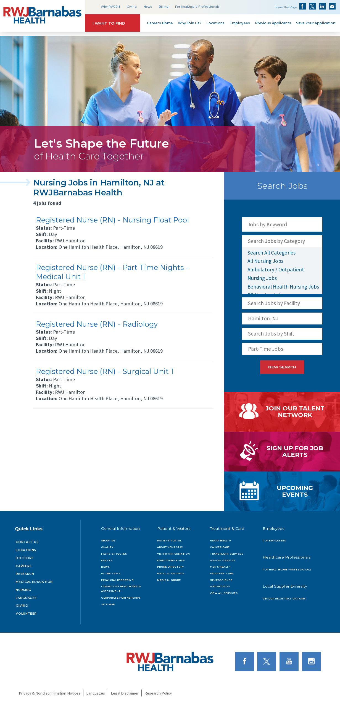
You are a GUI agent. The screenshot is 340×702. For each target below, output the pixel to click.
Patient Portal (169, 538)
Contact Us (27, 540)
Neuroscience (221, 578)
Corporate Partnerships (121, 595)
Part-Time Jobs (265, 348)
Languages (26, 596)
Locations (215, 23)
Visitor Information (173, 551)
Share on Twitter (312, 6)
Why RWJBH (110, 7)
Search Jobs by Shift (271, 333)
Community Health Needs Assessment (121, 586)
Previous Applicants (273, 23)
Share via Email (332, 6)
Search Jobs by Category (276, 241)
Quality (107, 545)
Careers (23, 564)
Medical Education (34, 579)
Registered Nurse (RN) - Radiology (97, 324)
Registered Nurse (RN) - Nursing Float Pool (112, 220)
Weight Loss (220, 584)
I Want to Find (109, 23)
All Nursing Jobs (265, 261)
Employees (240, 23)
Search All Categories (271, 252)
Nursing (23, 588)
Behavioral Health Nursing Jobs (283, 286)
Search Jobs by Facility (274, 303)
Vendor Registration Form (284, 596)
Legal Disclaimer (125, 691)
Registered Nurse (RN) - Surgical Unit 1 (104, 371)
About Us (108, 538)
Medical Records (170, 571)
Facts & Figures (114, 551)
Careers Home (160, 23)
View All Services (224, 591)
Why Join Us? (190, 23)
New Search (282, 367)
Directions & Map (171, 558)
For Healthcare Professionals (197, 7)
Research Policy (158, 691)
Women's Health (223, 558)
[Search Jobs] (315, 224)
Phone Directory (170, 564)
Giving (132, 7)
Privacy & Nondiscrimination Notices (49, 691)
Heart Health (220, 538)
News (148, 7)
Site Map (108, 602)
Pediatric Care (221, 571)
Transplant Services (226, 551)
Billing (163, 7)
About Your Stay (170, 545)
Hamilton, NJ (263, 318)
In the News (110, 571)
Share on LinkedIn (322, 6)
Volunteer (26, 611)
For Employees (274, 538)
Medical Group (169, 578)
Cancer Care (220, 545)
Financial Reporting (117, 578)
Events (106, 558)
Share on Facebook (302, 6)
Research (25, 571)
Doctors (24, 556)
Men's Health (220, 564)
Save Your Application (316, 23)
